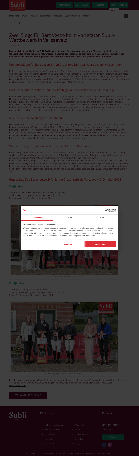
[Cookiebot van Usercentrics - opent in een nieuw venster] (106, 210)
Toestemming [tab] (37, 217)
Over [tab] (102, 217)
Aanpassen (69, 244)
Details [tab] (69, 217)
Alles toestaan (100, 244)
